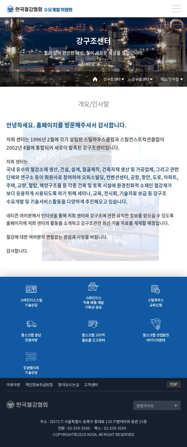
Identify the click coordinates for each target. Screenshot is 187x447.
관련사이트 (145, 405)
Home (97, 79)
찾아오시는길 (68, 384)
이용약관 (13, 384)
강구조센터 (112, 79)
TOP (174, 384)
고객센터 (91, 384)
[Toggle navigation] (176, 8)
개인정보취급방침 (39, 384)
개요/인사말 (169, 79)
